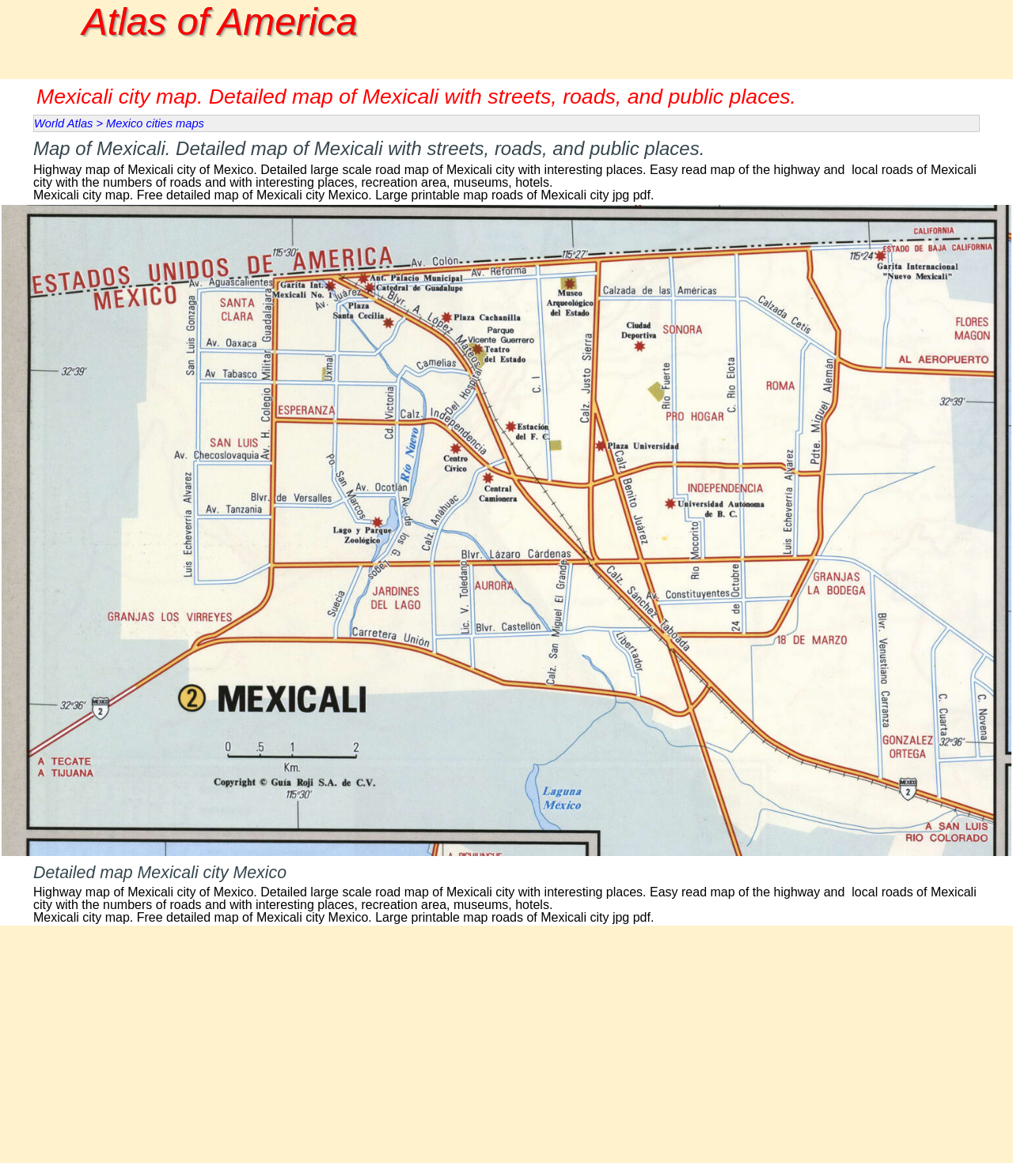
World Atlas (63, 123)
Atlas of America (220, 22)
